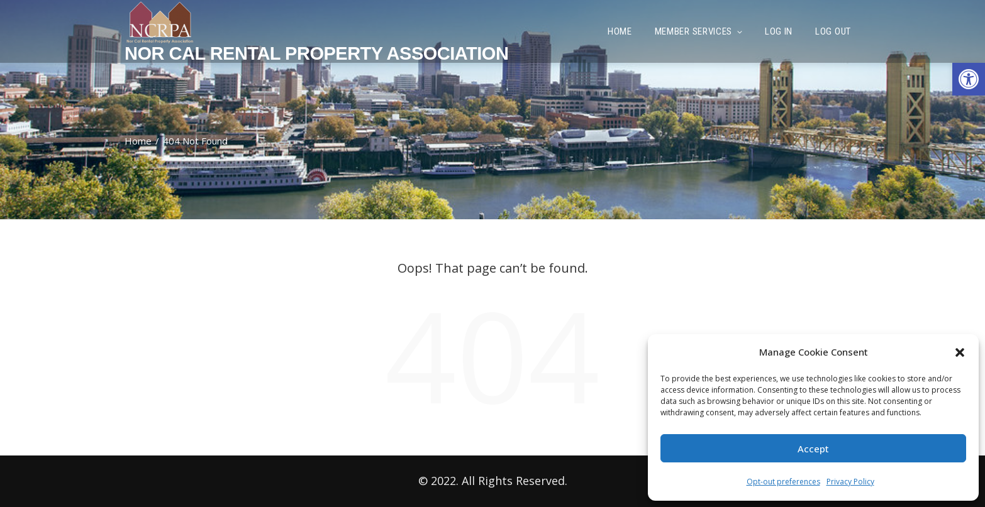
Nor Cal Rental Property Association (316, 53)
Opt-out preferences (783, 481)
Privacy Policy (850, 481)
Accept (813, 448)
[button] (968, 79)
